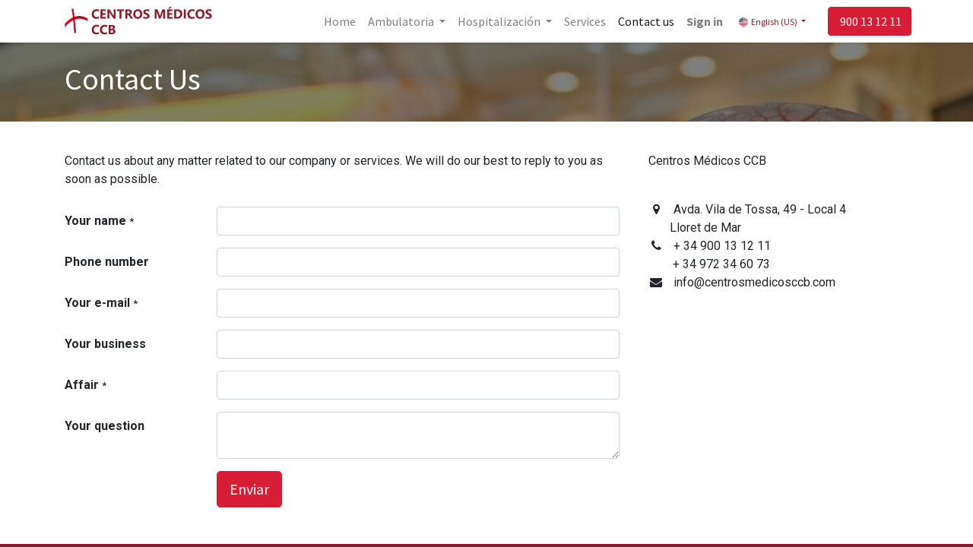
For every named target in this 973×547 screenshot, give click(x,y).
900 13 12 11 (867, 21)
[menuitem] (336, 21)
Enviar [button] (249, 488)
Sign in (701, 21)
